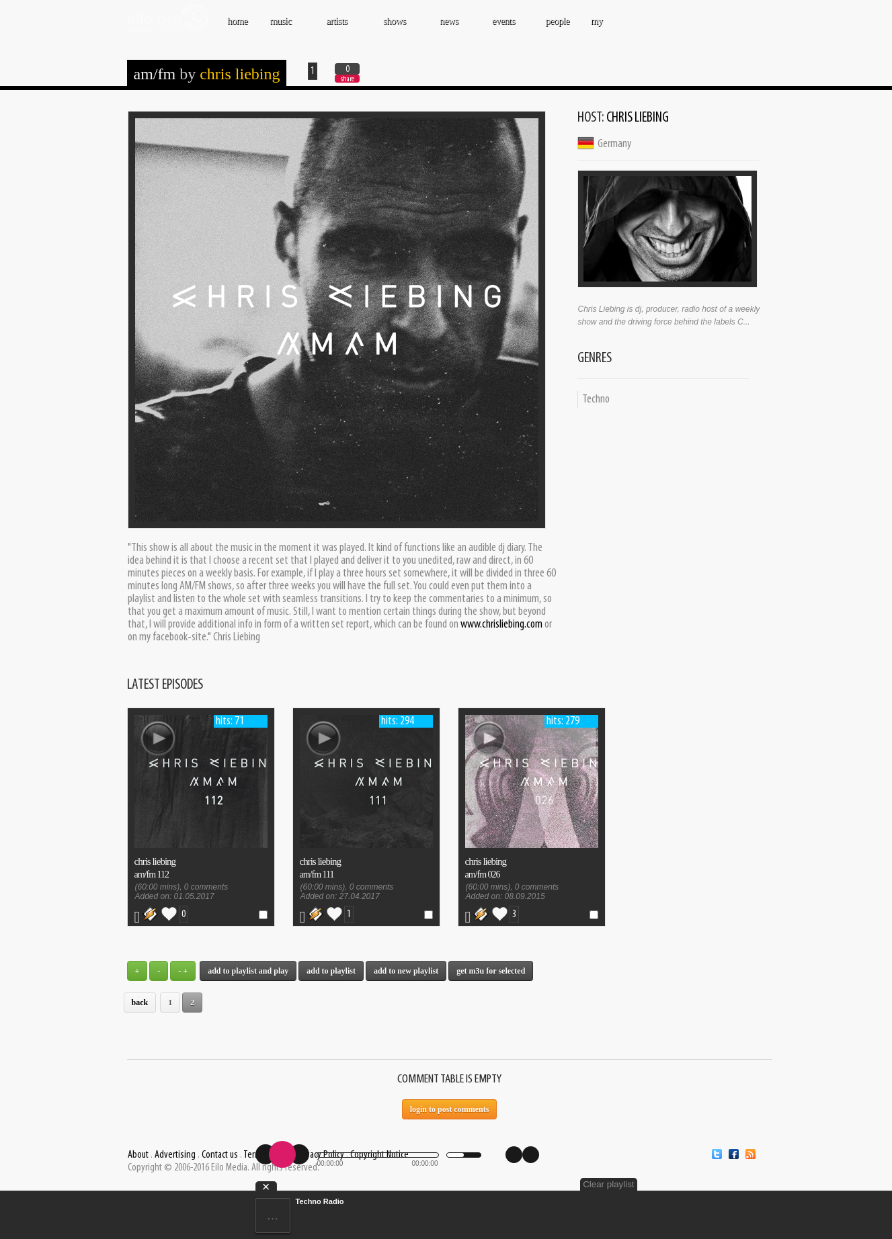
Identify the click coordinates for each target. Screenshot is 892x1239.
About (138, 1155)
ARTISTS (338, 27)
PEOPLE (557, 20)
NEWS (450, 27)
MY (597, 27)
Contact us (220, 1155)
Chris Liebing (240, 74)
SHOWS (396, 27)
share (347, 79)
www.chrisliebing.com (501, 624)
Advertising (175, 1155)
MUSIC (282, 27)
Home (237, 20)
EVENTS (505, 27)
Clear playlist (608, 1184)
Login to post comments (449, 1109)
